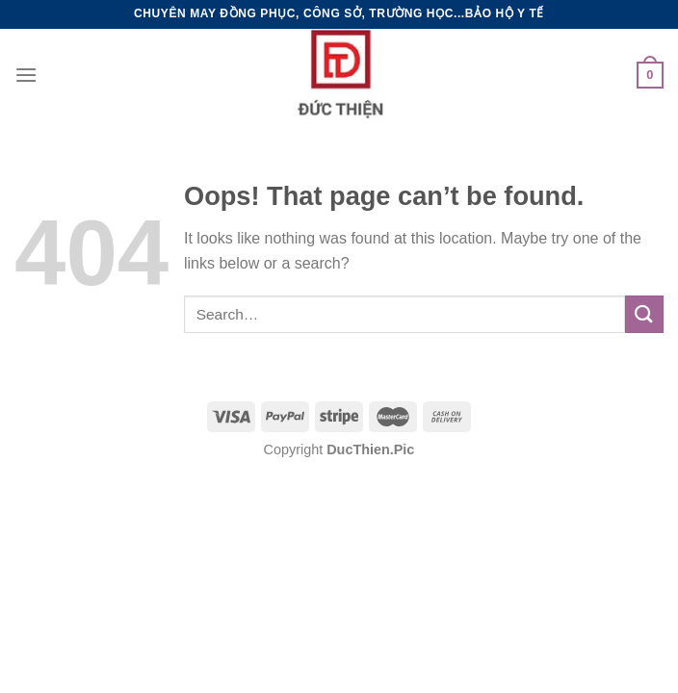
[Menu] (26, 74)
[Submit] (644, 314)
